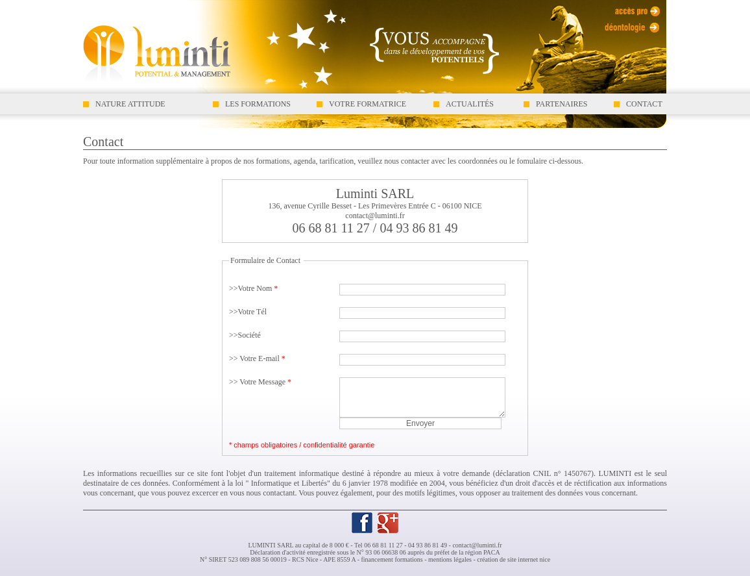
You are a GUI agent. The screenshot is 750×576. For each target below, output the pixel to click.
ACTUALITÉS (470, 103)
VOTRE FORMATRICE (367, 103)
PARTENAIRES (562, 103)
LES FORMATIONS (258, 103)
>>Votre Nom (253, 288)
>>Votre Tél (248, 311)
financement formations (391, 559)
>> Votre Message (260, 381)
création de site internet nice (513, 559)
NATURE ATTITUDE (130, 103)
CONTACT (644, 103)
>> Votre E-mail (257, 358)
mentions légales (450, 559)
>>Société (245, 335)
